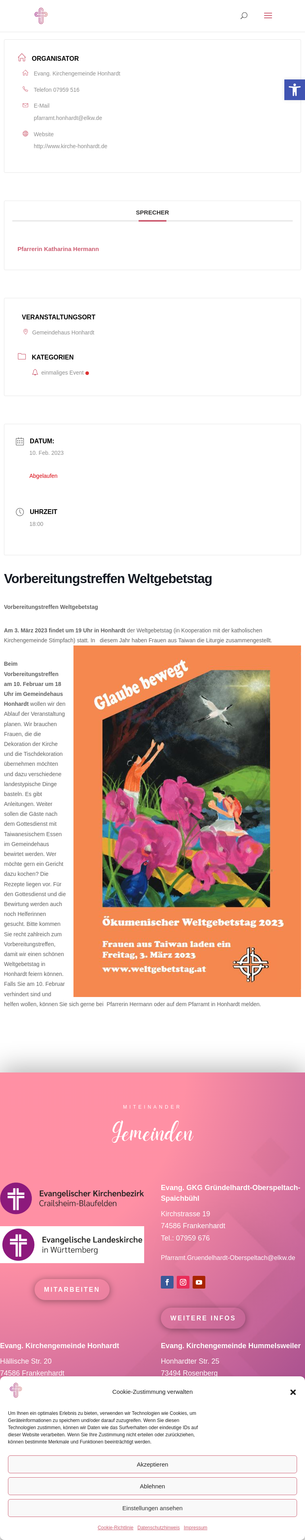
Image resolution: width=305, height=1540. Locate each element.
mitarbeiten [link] (72, 1304)
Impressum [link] (195, 1527)
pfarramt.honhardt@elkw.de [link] (68, 118)
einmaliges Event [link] (60, 372)
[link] (294, 89)
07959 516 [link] (66, 90)
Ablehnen (152, 1486)
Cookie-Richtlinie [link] (115, 1527)
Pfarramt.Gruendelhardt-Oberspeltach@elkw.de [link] (228, 1272)
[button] (293, 1392)
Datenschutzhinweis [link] (158, 1527)
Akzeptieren (152, 1464)
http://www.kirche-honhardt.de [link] (70, 146)
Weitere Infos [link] (203, 1333)
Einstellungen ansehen (152, 1508)
